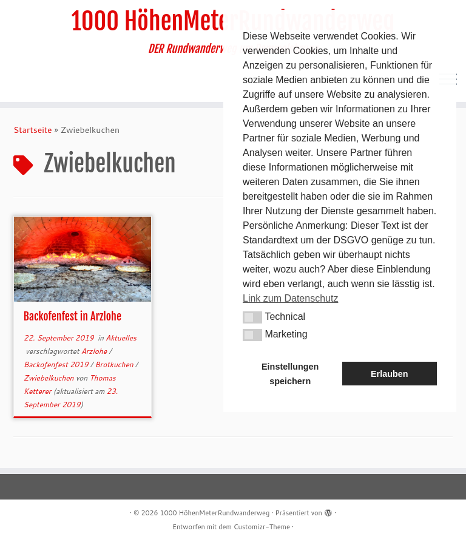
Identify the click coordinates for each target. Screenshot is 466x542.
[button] (252, 317)
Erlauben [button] (389, 374)
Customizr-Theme (262, 527)
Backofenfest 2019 (57, 364)
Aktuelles (121, 338)
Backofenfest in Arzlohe (72, 316)
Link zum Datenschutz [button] (290, 298)
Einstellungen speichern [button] (290, 374)
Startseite (32, 130)
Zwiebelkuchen (50, 378)
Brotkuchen (115, 364)
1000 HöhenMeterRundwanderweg (214, 513)
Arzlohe (95, 351)
